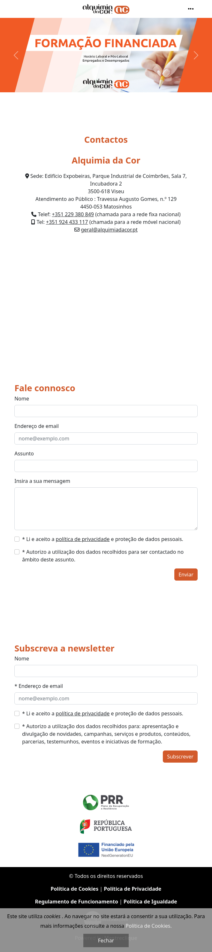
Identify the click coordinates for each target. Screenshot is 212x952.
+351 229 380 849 (73, 214)
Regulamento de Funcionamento (76, 901)
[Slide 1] (100, 83)
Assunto (24, 453)
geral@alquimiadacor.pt (109, 229)
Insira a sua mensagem (42, 480)
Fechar (106, 940)
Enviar (185, 574)
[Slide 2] (112, 83)
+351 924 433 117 (67, 221)
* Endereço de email (38, 685)
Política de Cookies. (148, 925)
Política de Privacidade (132, 888)
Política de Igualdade (150, 901)
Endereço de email (36, 426)
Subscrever (180, 756)
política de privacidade (83, 539)
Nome (21, 398)
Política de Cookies (75, 888)
